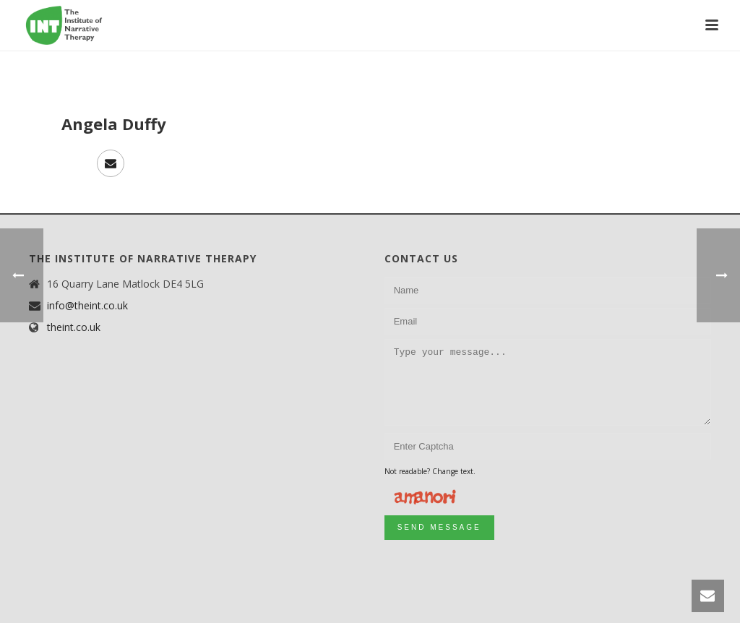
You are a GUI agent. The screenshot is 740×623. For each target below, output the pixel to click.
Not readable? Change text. (430, 471)
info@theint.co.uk (87, 305)
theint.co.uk (73, 327)
